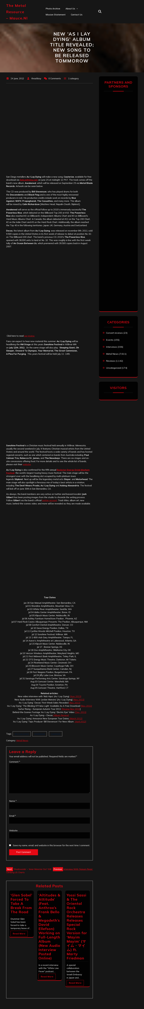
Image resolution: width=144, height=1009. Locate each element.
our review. (29, 336)
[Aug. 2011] (75, 696)
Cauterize (55, 733)
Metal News (22, 740)
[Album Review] (61, 715)
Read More (19, 933)
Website (13, 830)
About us (70, 8)
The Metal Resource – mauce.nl (17, 11)
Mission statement (56, 14)
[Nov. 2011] (78, 699)
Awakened (39, 733)
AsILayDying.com (29, 180)
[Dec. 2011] (80, 712)
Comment (14, 761)
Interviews (111, 346)
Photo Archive (53, 8)
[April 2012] (80, 721)
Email (12, 816)
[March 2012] (75, 718)
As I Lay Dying (22, 733)
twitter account (49, 500)
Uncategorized (113, 367)
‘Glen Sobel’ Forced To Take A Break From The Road (21, 903)
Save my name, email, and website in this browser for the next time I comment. (51, 845)
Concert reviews (114, 332)
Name (13, 801)
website (27, 464)
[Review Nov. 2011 (70, 709)
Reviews (110, 360)
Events (109, 339)
